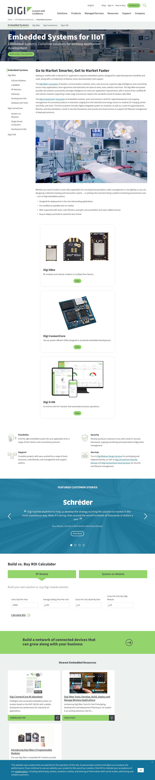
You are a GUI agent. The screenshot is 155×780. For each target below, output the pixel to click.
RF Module (42, 427)
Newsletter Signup (18, 736)
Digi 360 (39, 726)
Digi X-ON (70, 25)
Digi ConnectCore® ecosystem (52, 99)
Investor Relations (130, 727)
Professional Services (74, 716)
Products (77, 13)
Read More (77, 386)
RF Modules (16, 90)
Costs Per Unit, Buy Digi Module (122, 448)
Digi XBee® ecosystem (48, 84)
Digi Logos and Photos (103, 716)
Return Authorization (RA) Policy (76, 732)
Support (127, 13)
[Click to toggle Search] (144, 5)
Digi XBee (39, 25)
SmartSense (41, 750)
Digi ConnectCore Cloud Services (116, 315)
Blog (104, 5)
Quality (125, 749)
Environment (127, 720)
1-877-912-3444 (14, 718)
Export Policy (127, 724)
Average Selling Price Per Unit (56, 448)
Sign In (110, 5)
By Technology (42, 716)
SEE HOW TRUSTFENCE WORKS (76, 684)
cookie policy (21, 771)
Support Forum (71, 737)
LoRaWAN (15, 85)
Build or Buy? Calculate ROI (22, 54)
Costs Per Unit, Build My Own (88, 448)
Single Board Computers (16, 123)
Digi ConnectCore (54, 25)
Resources (114, 13)
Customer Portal (72, 726)
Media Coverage (129, 738)
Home (10, 20)
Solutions (63, 13)
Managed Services (95, 13)
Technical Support (73, 723)
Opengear (40, 743)
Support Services (72, 744)
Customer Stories (100, 713)
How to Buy (120, 5)
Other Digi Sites (128, 742)
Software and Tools (19, 103)
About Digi (126, 709)
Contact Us (134, 5)
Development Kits (19, 98)
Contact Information (17, 714)
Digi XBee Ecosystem (71, 634)
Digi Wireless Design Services (109, 308)
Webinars (97, 738)
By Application (42, 713)
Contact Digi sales (15, 725)
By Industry (41, 709)
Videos (96, 735)
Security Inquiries (15, 729)
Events (96, 720)
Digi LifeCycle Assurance (46, 730)
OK (140, 770)
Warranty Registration (74, 748)
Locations (126, 735)
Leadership (127, 731)
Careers (125, 716)
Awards (125, 713)
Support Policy (71, 740)
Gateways (15, 94)
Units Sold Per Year (19, 448)
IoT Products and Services (25, 20)
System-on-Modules (16, 116)
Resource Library (100, 727)
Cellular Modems (18, 81)
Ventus (39, 754)
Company (141, 13)
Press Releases (128, 746)
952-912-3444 (13, 721)
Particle (39, 747)
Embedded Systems (45, 20)
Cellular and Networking (75, 713)
